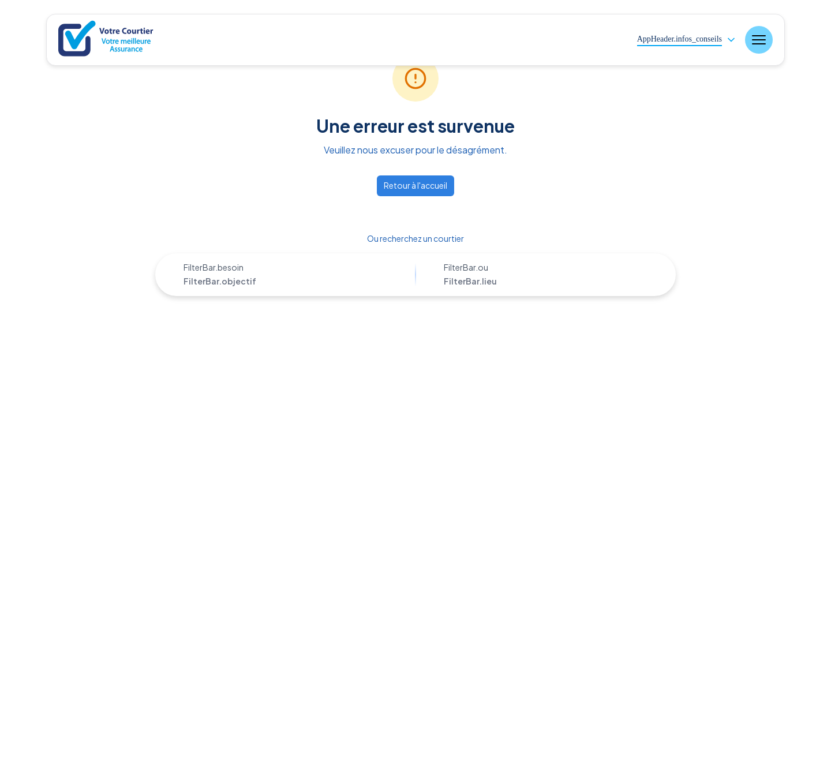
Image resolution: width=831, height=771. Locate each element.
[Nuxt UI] (107, 40)
